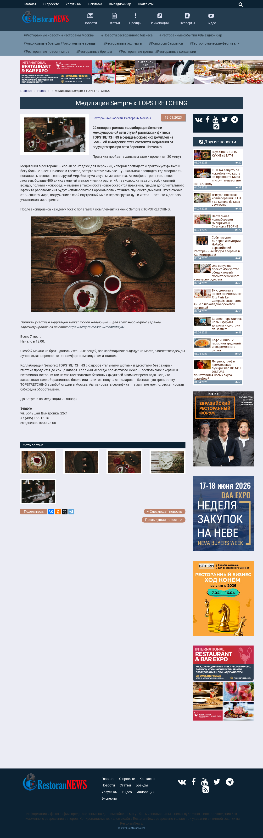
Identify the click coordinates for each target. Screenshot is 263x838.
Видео (127, 792)
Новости (108, 785)
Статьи (125, 785)
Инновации (145, 792)
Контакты (146, 4)
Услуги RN (74, 4)
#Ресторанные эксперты (122, 43)
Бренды (142, 785)
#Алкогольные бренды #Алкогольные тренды (60, 43)
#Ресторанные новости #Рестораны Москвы (59, 35)
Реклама (95, 4)
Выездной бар (120, 4)
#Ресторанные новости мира (46, 51)
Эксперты (109, 798)
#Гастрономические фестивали (214, 43)
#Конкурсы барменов (166, 43)
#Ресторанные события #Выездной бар (190, 35)
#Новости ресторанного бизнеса (127, 35)
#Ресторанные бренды (94, 51)
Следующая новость (164, 511)
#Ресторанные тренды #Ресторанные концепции (157, 51)
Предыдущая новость (163, 520)
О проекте (51, 4)
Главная (30, 4)
